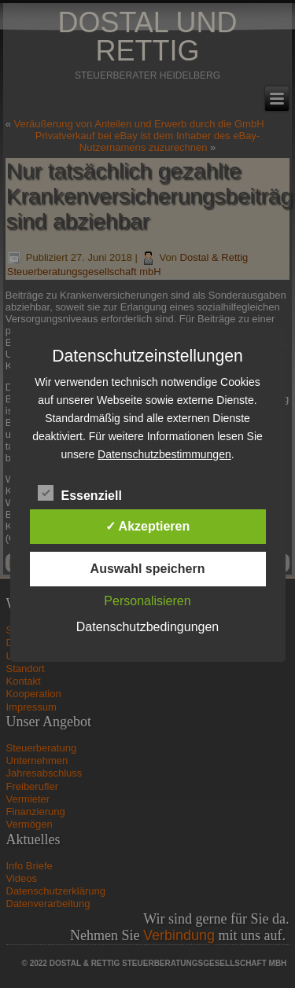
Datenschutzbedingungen (147, 627)
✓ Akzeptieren (147, 526)
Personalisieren (147, 601)
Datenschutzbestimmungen (164, 454)
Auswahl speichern (147, 568)
